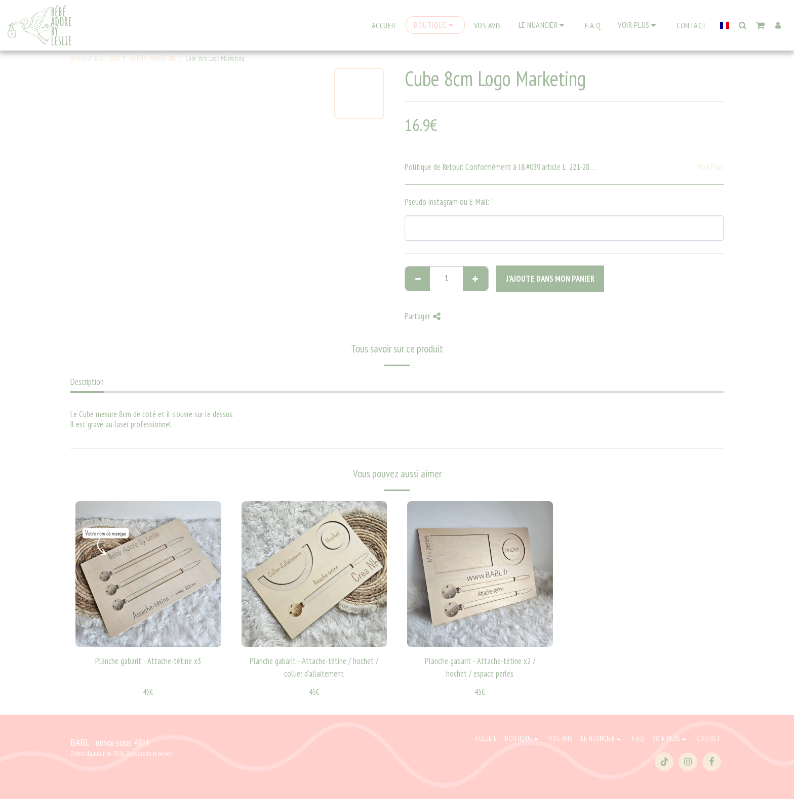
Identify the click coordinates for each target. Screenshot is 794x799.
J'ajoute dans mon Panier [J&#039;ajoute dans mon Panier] (550, 278)
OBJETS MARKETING (153, 58)
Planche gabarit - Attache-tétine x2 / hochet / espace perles (480, 667)
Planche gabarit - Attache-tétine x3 (148, 661)
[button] (543, 25)
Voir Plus (711, 167)
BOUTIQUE (108, 58)
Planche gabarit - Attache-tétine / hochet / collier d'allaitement (314, 667)
